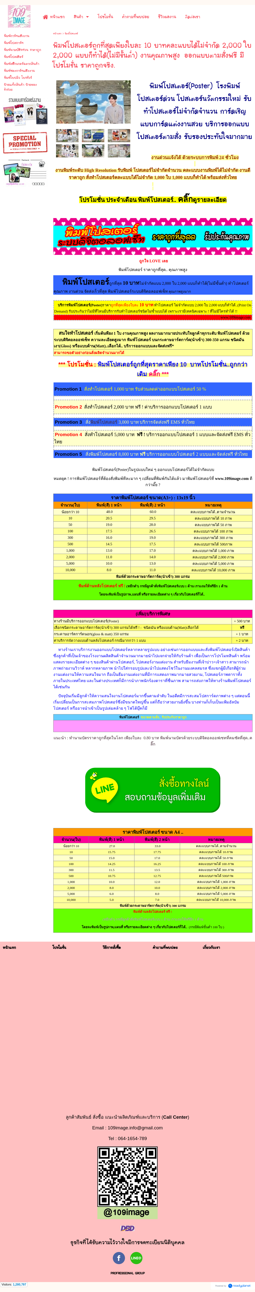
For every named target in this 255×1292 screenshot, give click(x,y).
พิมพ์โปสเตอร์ (104, 422)
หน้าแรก (57, 33)
